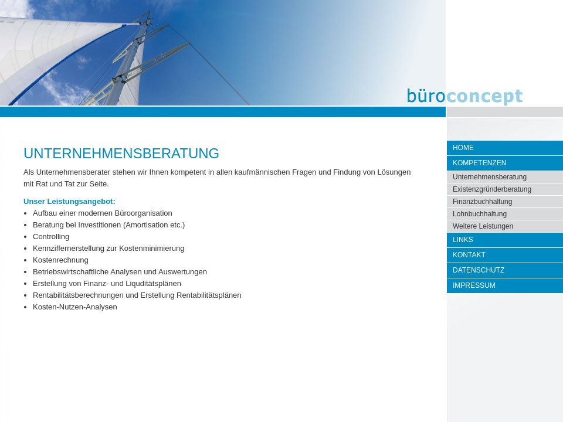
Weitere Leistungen (483, 226)
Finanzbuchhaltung (482, 202)
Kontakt (469, 255)
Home (463, 148)
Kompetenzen (479, 163)
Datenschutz (478, 270)
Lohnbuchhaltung (480, 214)
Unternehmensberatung (490, 177)
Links (463, 240)
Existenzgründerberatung (492, 189)
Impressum (474, 285)
